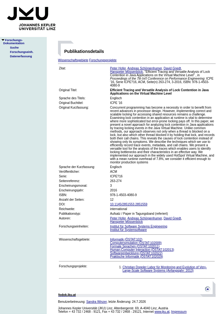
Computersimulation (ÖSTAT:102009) (136, 243)
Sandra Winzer (96, 301)
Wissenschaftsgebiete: (74, 239)
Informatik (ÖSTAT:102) (126, 239)
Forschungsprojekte (103, 60)
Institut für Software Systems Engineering (138, 226)
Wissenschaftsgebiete (73, 60)
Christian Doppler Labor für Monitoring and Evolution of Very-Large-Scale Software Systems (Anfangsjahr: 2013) (165, 268)
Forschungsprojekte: (73, 266)
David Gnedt (172, 68)
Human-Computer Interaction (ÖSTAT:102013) (142, 249)
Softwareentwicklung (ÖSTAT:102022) (136, 253)
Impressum (178, 311)
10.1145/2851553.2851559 (128, 204)
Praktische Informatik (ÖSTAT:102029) (136, 256)
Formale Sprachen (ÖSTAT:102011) (135, 246)
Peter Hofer (118, 68)
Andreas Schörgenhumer (145, 68)
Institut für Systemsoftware (128, 230)
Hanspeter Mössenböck (126, 71)
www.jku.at (162, 311)
